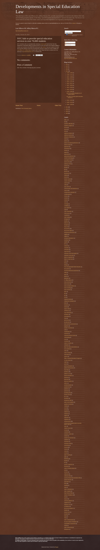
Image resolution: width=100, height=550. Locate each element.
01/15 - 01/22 (70, 100)
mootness (66, 341)
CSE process (67, 213)
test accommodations (68, 508)
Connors (66, 196)
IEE (65, 293)
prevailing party (67, 392)
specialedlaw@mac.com (28, 51)
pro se (65, 396)
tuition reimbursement (69, 519)
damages (66, 219)
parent (65, 364)
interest (65, 306)
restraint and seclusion (69, 437)
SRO (65, 483)
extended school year (68, 255)
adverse (66, 140)
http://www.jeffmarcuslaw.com (22, 30)
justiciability (66, 316)
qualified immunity (68, 404)
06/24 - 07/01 (70, 81)
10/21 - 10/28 (70, 77)
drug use (66, 226)
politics (65, 383)
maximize (66, 333)
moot (65, 339)
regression (66, 417)
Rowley (65, 460)
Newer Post (19, 105)
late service (66, 320)
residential (66, 432)
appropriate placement (69, 156)
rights (65, 456)
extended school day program (70, 253)
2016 (67, 64)
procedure (66, 398)
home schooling (67, 287)
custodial (66, 215)
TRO (65, 517)
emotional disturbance (69, 238)
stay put (66, 498)
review (65, 451)
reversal (66, 447)
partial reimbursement (69, 367)
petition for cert (67, 373)
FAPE (65, 261)
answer (65, 150)
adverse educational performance (71, 142)
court (65, 201)
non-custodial (67, 348)
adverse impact (67, 144)
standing (66, 485)
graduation (66, 278)
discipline (66, 224)
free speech (66, 268)
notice (65, 350)
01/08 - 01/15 (70, 102)
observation (66, 354)
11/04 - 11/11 (70, 74)
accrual (65, 127)
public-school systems (69, 402)
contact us (74, 23)
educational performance (69, 232)
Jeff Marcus (66, 310)
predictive (66, 388)
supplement (66, 502)
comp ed (66, 190)
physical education (68, 375)
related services (67, 428)
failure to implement (68, 257)
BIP (65, 169)
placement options (68, 381)
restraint (66, 435)
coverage (66, 203)
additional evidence (68, 133)
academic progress (68, 125)
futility (65, 272)
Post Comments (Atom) (26, 108)
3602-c (65, 119)
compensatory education (69, 192)
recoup (65, 409)
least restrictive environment (70, 324)
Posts (67, 42)
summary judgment (68, 500)
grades (65, 276)
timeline (66, 510)
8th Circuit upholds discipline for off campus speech (74, 94)
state (65, 487)
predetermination (68, 385)
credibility (66, 205)
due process (66, 228)
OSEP (65, 362)
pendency (66, 371)
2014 (67, 67)
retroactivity (66, 445)
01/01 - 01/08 (70, 104)
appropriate (66, 154)
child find (66, 182)
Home (38, 105)
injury (65, 303)
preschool (66, 390)
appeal (65, 152)
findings (66, 264)
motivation (66, 345)
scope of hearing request (69, 468)
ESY (65, 243)
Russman (66, 466)
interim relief (66, 308)
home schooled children (69, 285)
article (44, 47)
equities (66, 241)
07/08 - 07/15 (70, 79)
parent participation (68, 366)
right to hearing (67, 454)
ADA (65, 131)
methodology (67, 337)
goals (65, 274)
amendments (67, 148)
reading (65, 406)
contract (66, 200)
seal (65, 470)
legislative (66, 325)
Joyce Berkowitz (67, 312)
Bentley (65, 167)
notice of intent (67, 352)
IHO (65, 297)
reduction (66, 413)
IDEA (65, 291)
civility (65, 184)
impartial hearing (67, 299)
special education (68, 479)
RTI (65, 462)
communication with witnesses (70, 188)
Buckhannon (67, 173)
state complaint (67, 491)
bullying (66, 175)
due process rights (68, 230)
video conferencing (68, 527)
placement (66, 379)
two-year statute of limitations (70, 521)
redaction (66, 411)
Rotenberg (66, 458)
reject (65, 426)
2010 (67, 109)
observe (66, 356)
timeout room (67, 512)
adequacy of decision (68, 137)
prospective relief (68, 400)
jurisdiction (66, 314)
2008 (67, 113)
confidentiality (67, 194)
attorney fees (67, 161)
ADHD (65, 139)
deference (66, 222)
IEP (65, 295)
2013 (67, 69)
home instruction (67, 282)
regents (65, 415)
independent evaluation (69, 301)
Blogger (56, 547)
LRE (65, 329)
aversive (66, 165)
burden (65, 177)
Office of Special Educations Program (72, 358)
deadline (66, 221)
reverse (65, 449)
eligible (65, 236)
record (65, 408)
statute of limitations (68, 495)
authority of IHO (67, 163)
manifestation (67, 331)
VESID (65, 525)
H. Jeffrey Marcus (68, 280)
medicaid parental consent (69, 335)
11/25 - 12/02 (70, 72)
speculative (66, 481)
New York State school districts (70, 346)
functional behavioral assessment (71, 270)
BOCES (66, 171)
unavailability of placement (70, 523)
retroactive (66, 441)
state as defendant (68, 489)
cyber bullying (67, 217)
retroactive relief (67, 443)
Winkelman (66, 529)
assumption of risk (68, 160)
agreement (66, 146)
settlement (66, 474)
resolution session (68, 433)
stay (65, 496)
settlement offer (67, 475)
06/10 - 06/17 (70, 83)
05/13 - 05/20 (70, 87)
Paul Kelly (66, 369)
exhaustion (66, 249)
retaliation (66, 439)
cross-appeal (67, 207)
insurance (66, 304)
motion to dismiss (68, 343)
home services (67, 289)
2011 (67, 107)
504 (65, 121)
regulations (66, 419)
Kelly (65, 318)
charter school (67, 180)
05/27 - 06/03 (70, 85)
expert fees (66, 251)
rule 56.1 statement (68, 464)
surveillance (66, 506)
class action (66, 186)
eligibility (66, 234)
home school (67, 283)
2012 (67, 71)
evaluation (66, 247)
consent (66, 198)
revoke (65, 453)
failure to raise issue (68, 259)
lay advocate (67, 322)
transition (66, 514)
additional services (68, 135)
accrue (65, 129)
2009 (67, 111)
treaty (65, 515)
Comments (68, 44)
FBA (65, 262)
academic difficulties (68, 123)
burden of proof (67, 179)
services (66, 472)
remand (66, 430)
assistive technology (68, 158)
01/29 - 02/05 (70, 91)
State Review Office (68, 493)
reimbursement (67, 421)
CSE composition (68, 211)
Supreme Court (67, 504)
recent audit (43, 44)
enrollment (66, 240)
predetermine (67, 387)
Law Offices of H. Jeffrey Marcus (24, 50)
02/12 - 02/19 (70, 89)
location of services (68, 327)
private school (67, 394)
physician (66, 377)
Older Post (58, 105)
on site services (67, 360)
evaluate (66, 245)
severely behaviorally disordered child (72, 477)
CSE (65, 209)
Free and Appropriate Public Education (72, 266)
